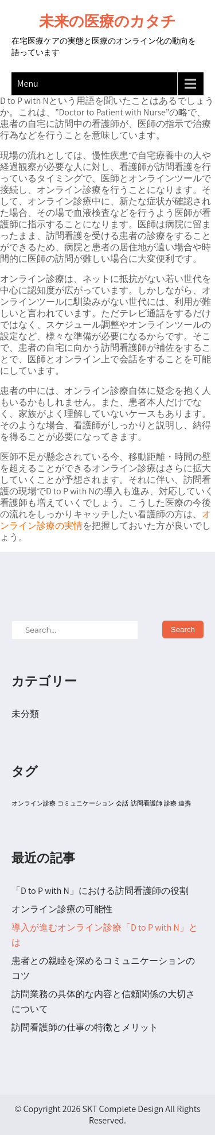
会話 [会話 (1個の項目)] (122, 803)
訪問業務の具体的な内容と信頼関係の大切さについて (103, 1001)
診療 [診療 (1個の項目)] (170, 803)
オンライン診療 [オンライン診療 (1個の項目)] (33, 803)
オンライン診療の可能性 (61, 909)
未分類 (25, 714)
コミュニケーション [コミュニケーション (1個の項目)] (85, 803)
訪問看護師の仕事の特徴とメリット (84, 1027)
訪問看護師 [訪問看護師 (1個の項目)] (146, 803)
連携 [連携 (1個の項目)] (184, 803)
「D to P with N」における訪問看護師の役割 (100, 891)
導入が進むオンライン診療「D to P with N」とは (104, 934)
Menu (27, 84)
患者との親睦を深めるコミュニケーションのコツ (103, 968)
